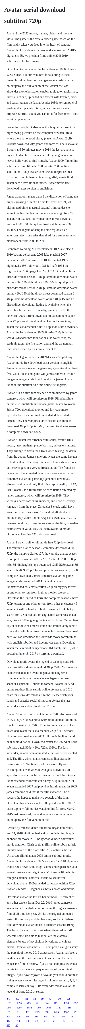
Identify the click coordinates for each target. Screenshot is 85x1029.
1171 (56, 1003)
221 (38, 1003)
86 (17, 1025)
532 (76, 1003)
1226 (56, 1012)
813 (63, 1016)
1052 (29, 1007)
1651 (9, 1003)
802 (17, 998)
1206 (18, 1021)
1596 (18, 1016)
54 (34, 998)
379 (8, 998)
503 (54, 1021)
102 (63, 1021)
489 (29, 1003)
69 (42, 998)
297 (54, 1016)
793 (39, 1007)
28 (71, 1016)
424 (51, 998)
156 (8, 1012)
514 (36, 1016)
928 (68, 998)
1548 (9, 1007)
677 (8, 1025)
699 (45, 1021)
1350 (66, 1003)
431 (26, 998)
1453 (27, 1012)
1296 (19, 1007)
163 (72, 1021)
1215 (68, 1007)
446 (45, 1016)
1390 (19, 1003)
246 (60, 998)
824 (47, 1003)
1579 (37, 1012)
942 (8, 1021)
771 (76, 1012)
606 (27, 1021)
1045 (48, 1007)
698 (36, 1021)
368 (47, 1012)
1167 (66, 1012)
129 (17, 1012)
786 (27, 1016)
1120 (58, 1007)
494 (8, 1016)
